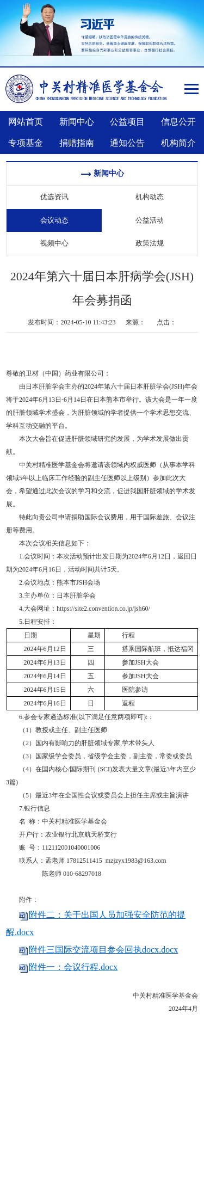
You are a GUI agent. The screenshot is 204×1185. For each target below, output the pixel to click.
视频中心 (54, 243)
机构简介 (178, 143)
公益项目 (127, 121)
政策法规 (149, 243)
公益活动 (149, 220)
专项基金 (25, 143)
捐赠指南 (76, 143)
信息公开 (178, 121)
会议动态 (54, 220)
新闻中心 (76, 121)
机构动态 (149, 197)
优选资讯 (54, 197)
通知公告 (127, 143)
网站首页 (25, 121)
